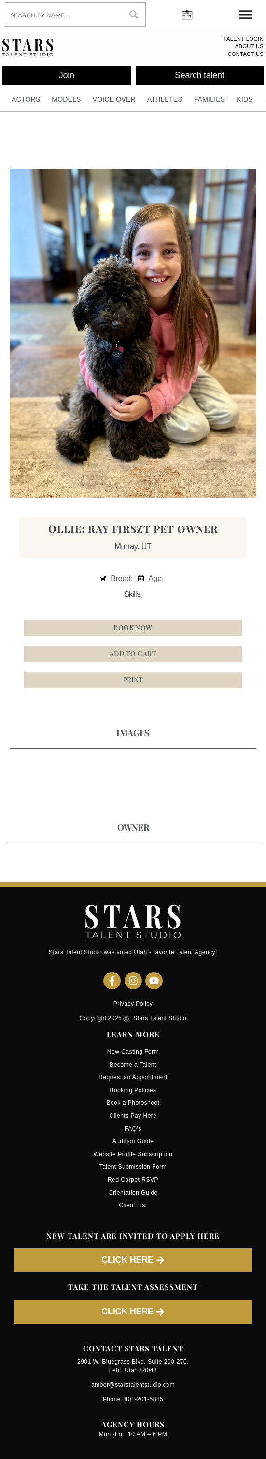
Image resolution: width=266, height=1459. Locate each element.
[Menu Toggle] (245, 14)
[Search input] (64, 14)
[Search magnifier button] (133, 14)
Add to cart (133, 653)
